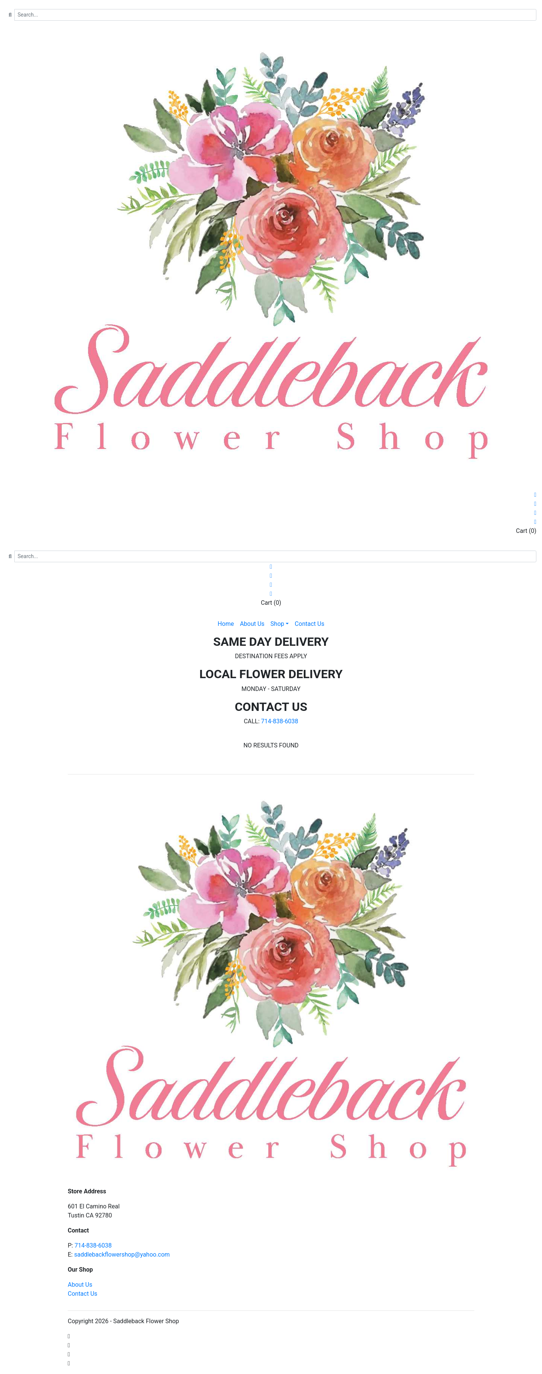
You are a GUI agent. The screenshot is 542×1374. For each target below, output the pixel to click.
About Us (80, 1284)
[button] (280, 623)
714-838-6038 (279, 721)
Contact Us (82, 1293)
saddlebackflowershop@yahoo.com (122, 1254)
